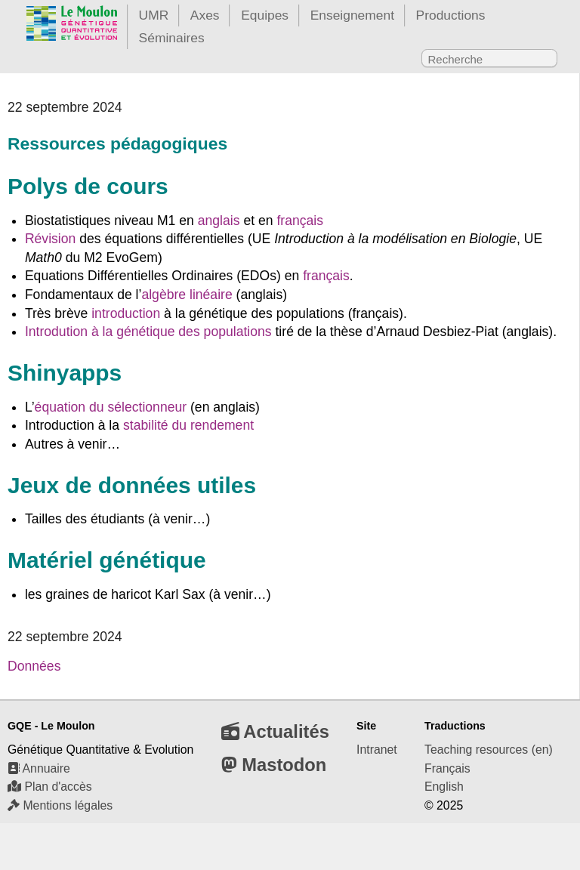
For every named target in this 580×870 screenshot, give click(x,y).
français (299, 220)
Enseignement (352, 15)
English (444, 786)
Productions (451, 15)
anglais (219, 220)
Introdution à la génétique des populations (148, 331)
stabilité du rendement (188, 425)
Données (34, 666)
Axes (205, 15)
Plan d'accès (50, 786)
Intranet (376, 749)
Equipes (264, 15)
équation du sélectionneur (111, 407)
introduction (125, 313)
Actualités (275, 731)
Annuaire (39, 768)
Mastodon (274, 764)
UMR (154, 15)
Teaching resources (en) (488, 749)
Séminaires (172, 37)
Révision (50, 238)
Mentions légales (60, 805)
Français (447, 768)
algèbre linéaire (186, 294)
